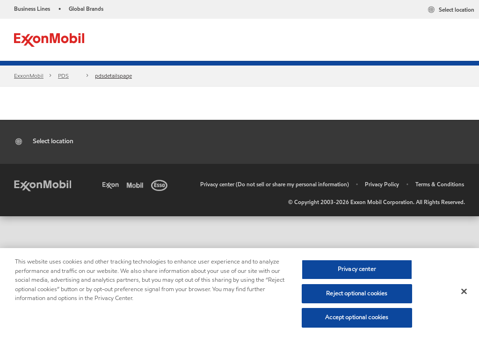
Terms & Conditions (439, 184)
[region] (239, 292)
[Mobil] (136, 184)
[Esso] (161, 184)
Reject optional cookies (356, 293)
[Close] (464, 291)
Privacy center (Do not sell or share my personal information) (274, 184)
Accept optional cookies (356, 317)
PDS (63, 76)
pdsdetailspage (113, 76)
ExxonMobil (29, 76)
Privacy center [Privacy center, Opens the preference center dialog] (357, 269)
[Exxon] (112, 184)
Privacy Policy (382, 184)
